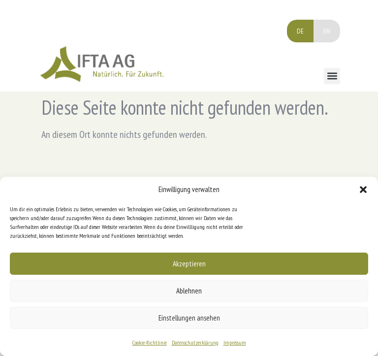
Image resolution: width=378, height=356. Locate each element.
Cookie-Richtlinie (149, 342)
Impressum (234, 342)
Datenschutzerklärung (195, 342)
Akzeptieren (189, 263)
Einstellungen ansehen (189, 318)
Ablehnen (189, 290)
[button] (363, 189)
